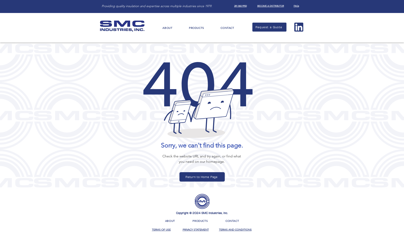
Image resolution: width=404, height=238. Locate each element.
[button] (167, 28)
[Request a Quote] (269, 27)
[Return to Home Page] (202, 177)
